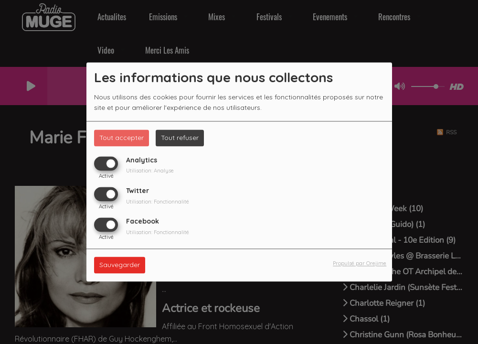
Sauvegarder (119, 265)
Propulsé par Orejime (359, 263)
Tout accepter (121, 137)
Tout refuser (180, 137)
